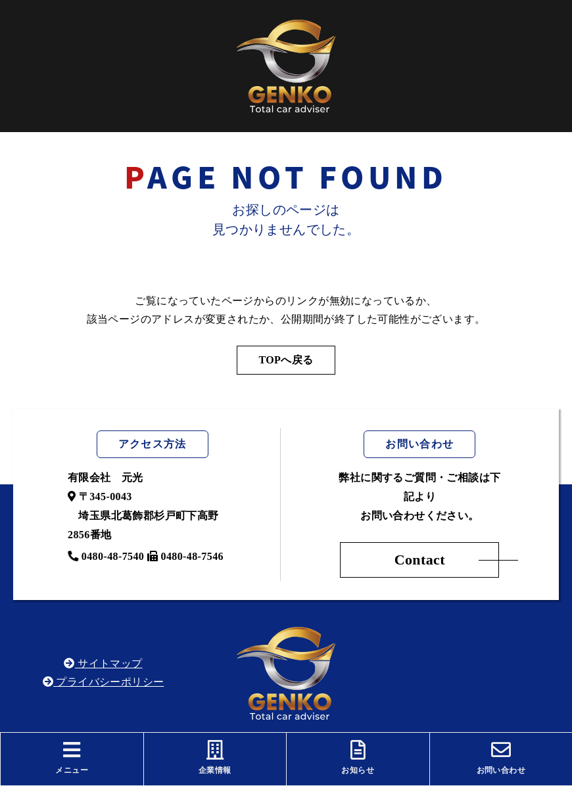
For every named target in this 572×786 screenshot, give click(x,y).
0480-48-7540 (106, 556)
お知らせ (358, 757)
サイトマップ (103, 663)
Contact (419, 559)
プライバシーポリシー (103, 681)
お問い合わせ (501, 757)
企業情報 (215, 757)
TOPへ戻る (285, 359)
